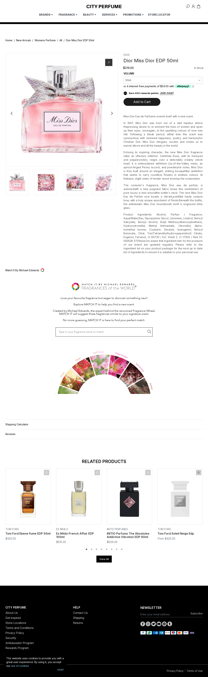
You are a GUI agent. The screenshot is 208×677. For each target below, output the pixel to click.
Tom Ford (12, 529)
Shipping (78, 618)
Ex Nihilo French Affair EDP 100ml (75, 535)
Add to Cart (141, 102)
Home (8, 40)
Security (10, 638)
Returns (78, 623)
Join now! (167, 93)
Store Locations (15, 623)
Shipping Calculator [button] (16, 424)
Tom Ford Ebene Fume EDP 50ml (28, 533)
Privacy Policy (14, 633)
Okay (60, 669)
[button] (104, 270)
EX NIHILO (62, 529)
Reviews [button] (10, 434)
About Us (11, 613)
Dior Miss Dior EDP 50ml (80, 40)
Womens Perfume (45, 40)
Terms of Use (195, 670)
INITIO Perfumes (117, 529)
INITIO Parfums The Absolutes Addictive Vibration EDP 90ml (128, 535)
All (61, 40)
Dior (126, 54)
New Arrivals (23, 40)
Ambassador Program (19, 643)
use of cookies (20, 665)
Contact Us (80, 613)
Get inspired (13, 618)
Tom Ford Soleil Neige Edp (175, 533)
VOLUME (129, 73)
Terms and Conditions (19, 628)
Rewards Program (17, 648)
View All (104, 559)
